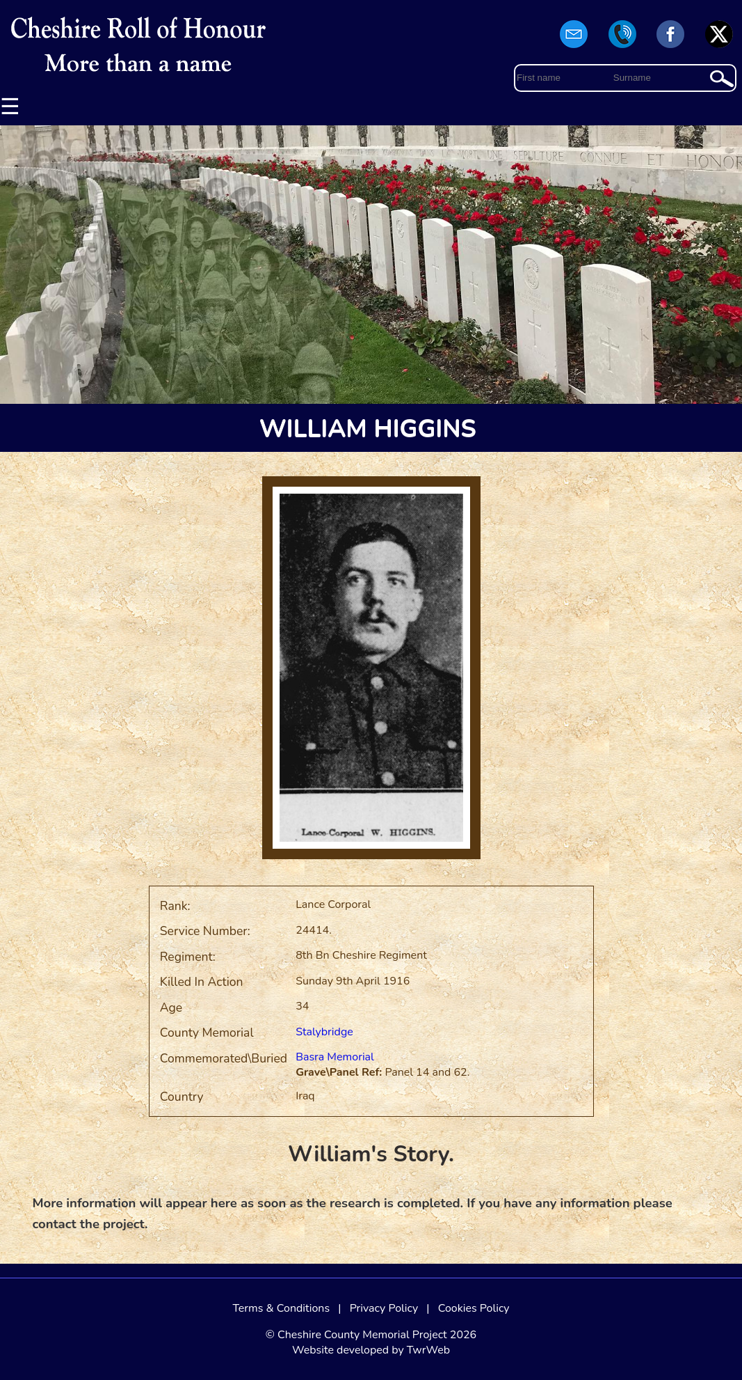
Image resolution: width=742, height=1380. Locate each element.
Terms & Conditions (281, 1308)
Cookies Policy (474, 1308)
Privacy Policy (384, 1308)
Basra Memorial (335, 1057)
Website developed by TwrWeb (371, 1350)
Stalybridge (324, 1032)
